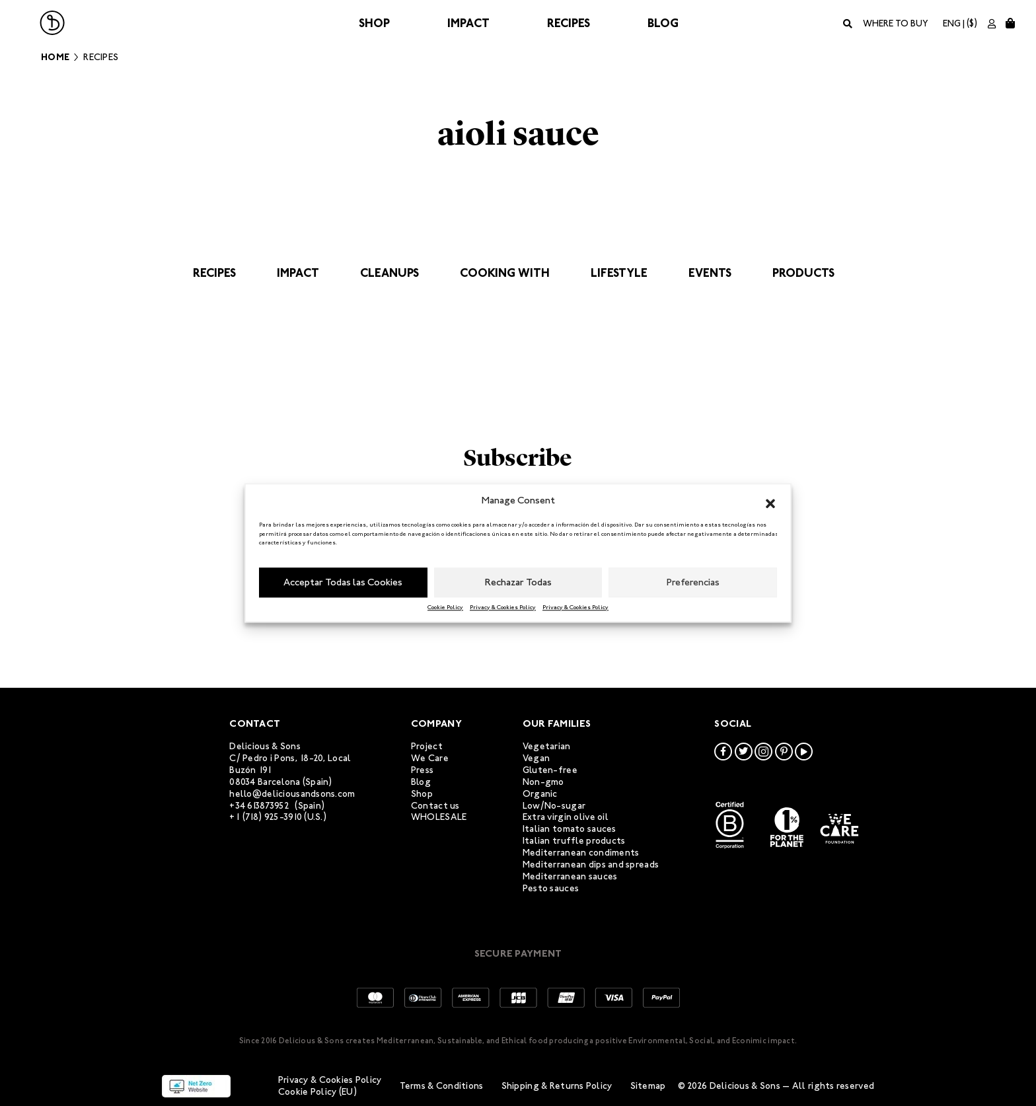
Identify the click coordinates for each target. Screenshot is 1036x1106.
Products (803, 273)
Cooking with (505, 273)
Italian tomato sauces (569, 828)
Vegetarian (547, 746)
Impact (468, 23)
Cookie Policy (445, 607)
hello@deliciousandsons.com (292, 793)
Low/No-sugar (554, 805)
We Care (430, 758)
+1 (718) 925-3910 (265, 817)
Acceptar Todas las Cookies (342, 582)
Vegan (536, 758)
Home (55, 57)
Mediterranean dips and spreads (591, 864)
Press (422, 770)
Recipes (568, 23)
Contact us (435, 805)
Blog (663, 23)
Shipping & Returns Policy (556, 1085)
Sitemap (648, 1085)
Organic (540, 793)
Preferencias (693, 582)
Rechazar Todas (518, 582)
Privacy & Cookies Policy (503, 607)
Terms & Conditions (442, 1085)
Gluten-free (550, 770)
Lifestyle (619, 273)
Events (709, 273)
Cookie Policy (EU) (317, 1091)
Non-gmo (543, 782)
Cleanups (389, 273)
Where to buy (895, 23)
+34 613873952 (259, 805)
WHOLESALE (439, 817)
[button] (770, 500)
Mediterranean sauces (570, 876)
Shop (374, 23)
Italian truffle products (574, 840)
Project (427, 746)
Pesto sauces (551, 888)
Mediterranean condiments (581, 852)
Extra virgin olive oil (566, 817)
